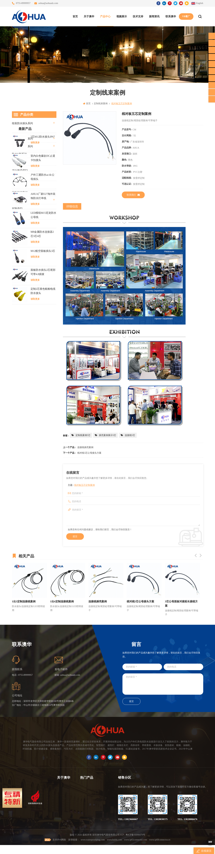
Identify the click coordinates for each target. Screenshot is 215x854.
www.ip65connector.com (135, 848)
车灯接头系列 (20, 169)
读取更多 (35, 242)
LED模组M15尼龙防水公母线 (43, 314)
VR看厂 (186, 16)
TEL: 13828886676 (187, 819)
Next (201, 555)
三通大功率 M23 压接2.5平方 (91, 787)
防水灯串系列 (20, 177)
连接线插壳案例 (85, 447)
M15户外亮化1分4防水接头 (91, 828)
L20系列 (16, 215)
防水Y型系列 (19, 154)
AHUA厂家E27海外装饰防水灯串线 (43, 295)
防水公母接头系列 (22, 138)
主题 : (81, 485)
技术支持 (138, 16)
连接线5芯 (130, 435)
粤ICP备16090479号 (135, 844)
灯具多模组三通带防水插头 (91, 793)
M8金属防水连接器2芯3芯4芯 (42, 333)
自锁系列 (17, 207)
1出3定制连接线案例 (62, 601)
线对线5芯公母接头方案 (89, 453)
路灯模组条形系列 (22, 146)
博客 (59, 804)
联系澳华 (170, 16)
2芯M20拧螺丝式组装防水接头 (91, 816)
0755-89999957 (23, 3)
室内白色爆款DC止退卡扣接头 (43, 257)
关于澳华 (89, 16)
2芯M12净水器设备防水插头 (91, 822)
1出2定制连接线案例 (23, 601)
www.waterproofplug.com (93, 848)
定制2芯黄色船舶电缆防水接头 (43, 390)
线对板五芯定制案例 (84, 485)
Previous (196, 555)
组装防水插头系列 (22, 123)
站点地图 (61, 810)
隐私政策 (61, 822)
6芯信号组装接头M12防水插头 (91, 804)
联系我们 (133, 195)
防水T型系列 (19, 161)
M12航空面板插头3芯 (43, 350)
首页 (75, 16)
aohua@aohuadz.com (48, 3)
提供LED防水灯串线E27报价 (91, 798)
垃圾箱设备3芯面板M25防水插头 (91, 810)
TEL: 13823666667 (128, 819)
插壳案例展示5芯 (107, 435)
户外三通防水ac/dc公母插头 (42, 276)
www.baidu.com (114, 848)
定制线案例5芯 (83, 435)
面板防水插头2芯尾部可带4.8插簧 (43, 371)
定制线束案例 (20, 192)
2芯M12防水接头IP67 (43, 236)
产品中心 (105, 16)
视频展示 (121, 16)
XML (59, 816)
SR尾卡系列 (19, 184)
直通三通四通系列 (22, 131)
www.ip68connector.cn (159, 848)
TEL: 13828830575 (158, 819)
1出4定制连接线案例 (100, 601)
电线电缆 (17, 200)
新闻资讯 (154, 16)
